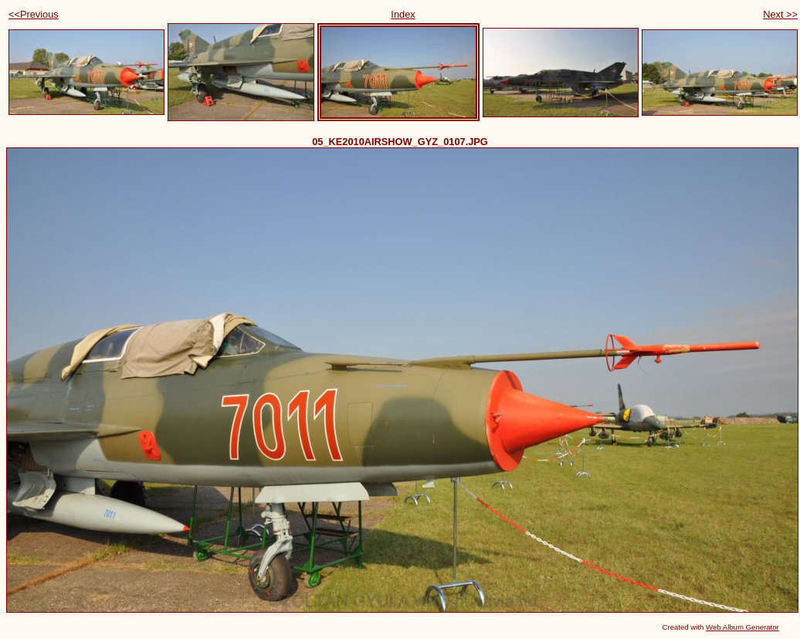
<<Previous (33, 14)
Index (403, 14)
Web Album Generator (742, 627)
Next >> (780, 14)
